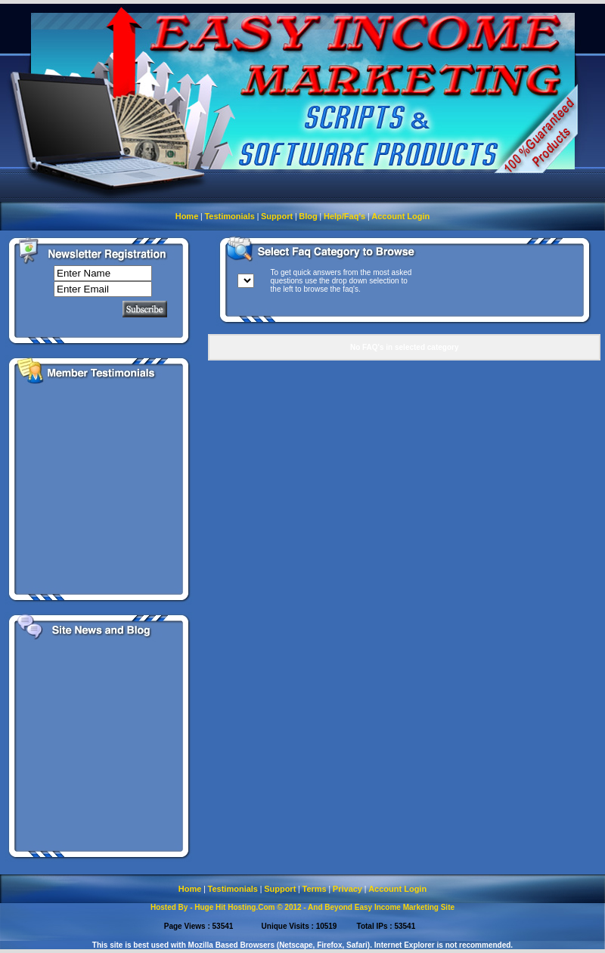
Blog (308, 216)
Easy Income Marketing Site (405, 907)
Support (277, 216)
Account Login (400, 216)
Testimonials (229, 216)
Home (187, 216)
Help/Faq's (344, 216)
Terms (314, 888)
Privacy (347, 888)
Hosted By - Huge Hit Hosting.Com (212, 907)
